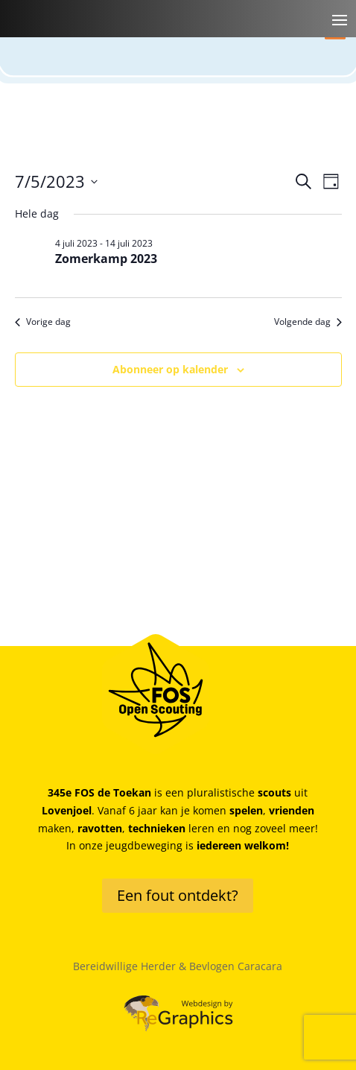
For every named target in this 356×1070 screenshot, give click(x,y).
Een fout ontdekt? (177, 895)
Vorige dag (43, 322)
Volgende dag (308, 322)
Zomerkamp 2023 (106, 258)
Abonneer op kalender (170, 369)
